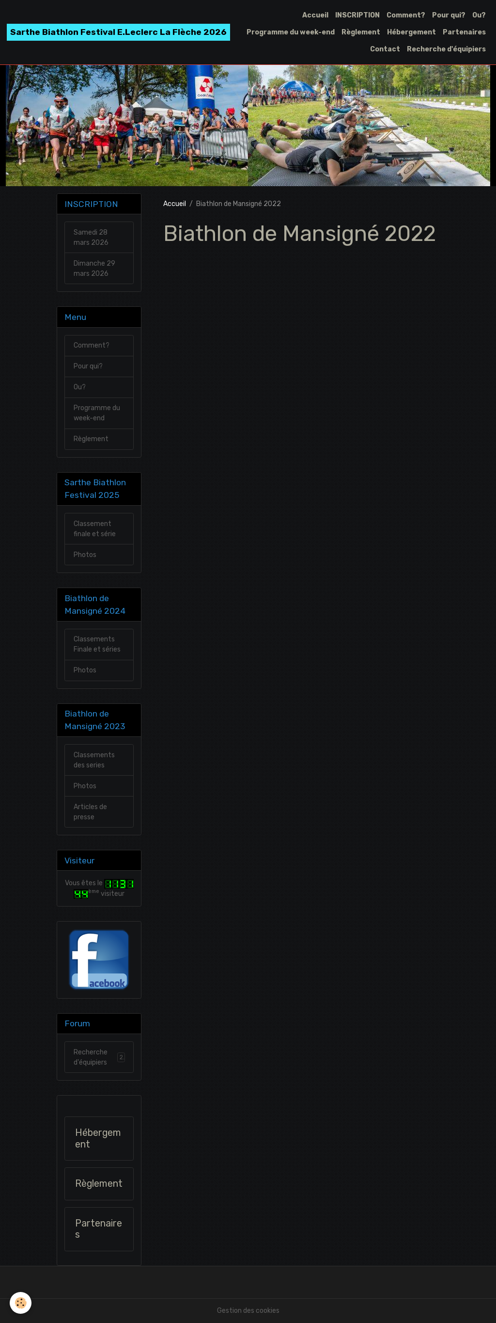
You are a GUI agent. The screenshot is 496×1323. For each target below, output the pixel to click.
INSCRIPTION (357, 15)
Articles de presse (90, 812)
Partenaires (464, 32)
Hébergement (411, 32)
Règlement (360, 32)
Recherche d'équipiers (446, 49)
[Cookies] (20, 1303)
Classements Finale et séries (97, 644)
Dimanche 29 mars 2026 (94, 268)
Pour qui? (448, 15)
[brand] (118, 32)
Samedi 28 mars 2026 (91, 237)
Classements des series (94, 760)
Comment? (406, 15)
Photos (85, 555)
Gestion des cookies (248, 1311)
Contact (385, 49)
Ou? (479, 15)
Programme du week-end (291, 32)
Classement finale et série (95, 529)
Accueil (315, 15)
